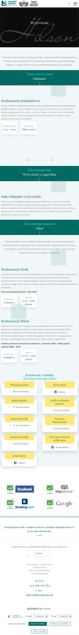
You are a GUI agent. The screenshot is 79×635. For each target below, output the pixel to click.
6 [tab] (48, 160)
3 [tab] (38, 160)
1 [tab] (31, 160)
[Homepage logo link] (8, 3)
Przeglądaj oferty (60, 624)
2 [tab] (34, 160)
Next (51, 159)
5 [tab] (45, 160)
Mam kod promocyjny (17, 624)
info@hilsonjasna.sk (39, 595)
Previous (28, 159)
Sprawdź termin (38, 624)
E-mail (39, 535)
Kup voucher (39, 631)
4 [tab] (41, 160)
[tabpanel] (39, 27)
